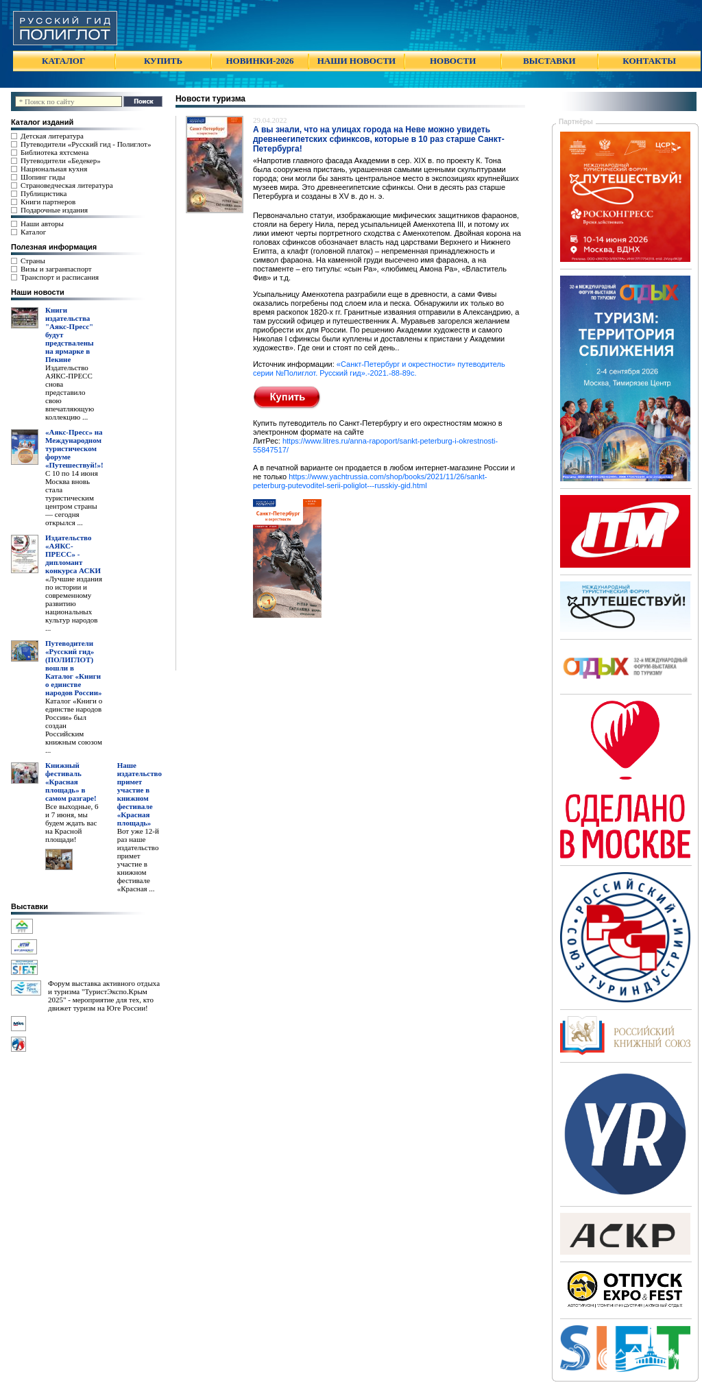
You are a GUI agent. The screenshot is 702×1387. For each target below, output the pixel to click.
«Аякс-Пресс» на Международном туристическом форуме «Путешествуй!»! (74, 448)
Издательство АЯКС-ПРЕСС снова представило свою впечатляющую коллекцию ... (69, 392)
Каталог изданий (42, 122)
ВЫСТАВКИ (549, 61)
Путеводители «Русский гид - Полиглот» (86, 144)
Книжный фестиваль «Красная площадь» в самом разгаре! (71, 781)
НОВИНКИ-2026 (259, 61)
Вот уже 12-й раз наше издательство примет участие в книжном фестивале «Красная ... (138, 860)
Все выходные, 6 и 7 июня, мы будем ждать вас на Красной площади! (72, 822)
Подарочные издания (54, 210)
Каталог (33, 232)
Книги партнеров (48, 201)
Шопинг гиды (43, 177)
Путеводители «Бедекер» (61, 160)
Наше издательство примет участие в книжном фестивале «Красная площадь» (139, 794)
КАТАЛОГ (63, 61)
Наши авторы (42, 223)
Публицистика (43, 193)
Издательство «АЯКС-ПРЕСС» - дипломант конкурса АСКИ (73, 554)
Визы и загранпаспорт (56, 269)
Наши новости (37, 292)
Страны (33, 260)
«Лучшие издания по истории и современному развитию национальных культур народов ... (73, 603)
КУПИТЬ (163, 61)
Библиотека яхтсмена (54, 152)
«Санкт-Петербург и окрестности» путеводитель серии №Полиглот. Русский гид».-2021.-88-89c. (379, 368)
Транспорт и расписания (60, 277)
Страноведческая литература (67, 185)
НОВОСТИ (453, 61)
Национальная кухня (54, 169)
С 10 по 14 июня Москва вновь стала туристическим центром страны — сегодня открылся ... (71, 498)
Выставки (29, 906)
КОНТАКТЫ (649, 61)
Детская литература (52, 136)
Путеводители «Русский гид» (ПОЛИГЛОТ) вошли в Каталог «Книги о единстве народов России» (73, 668)
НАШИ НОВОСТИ (356, 61)
